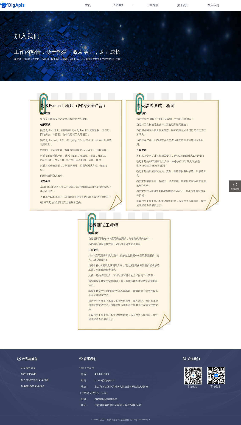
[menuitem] (88, 5)
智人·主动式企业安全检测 (35, 380)
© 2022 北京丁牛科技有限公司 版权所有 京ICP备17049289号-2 (120, 419)
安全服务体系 (28, 368)
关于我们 (183, 5)
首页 (88, 5)
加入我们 (213, 5)
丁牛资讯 (152, 5)
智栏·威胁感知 (28, 374)
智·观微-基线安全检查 (32, 386)
